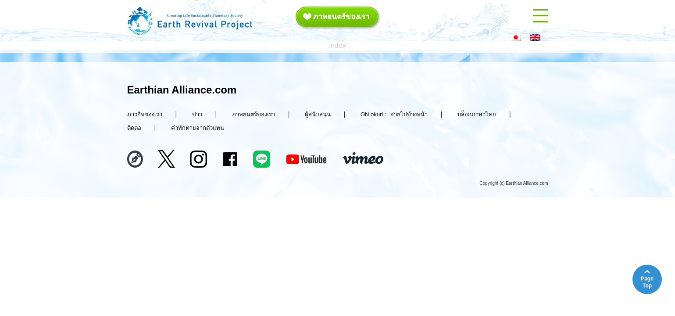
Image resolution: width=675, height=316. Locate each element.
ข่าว (197, 114)
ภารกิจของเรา (144, 114)
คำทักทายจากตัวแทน (197, 128)
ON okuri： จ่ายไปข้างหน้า (394, 114)
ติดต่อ (134, 128)
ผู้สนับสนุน (318, 114)
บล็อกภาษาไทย (476, 114)
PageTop (647, 282)
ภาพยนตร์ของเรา (336, 16)
